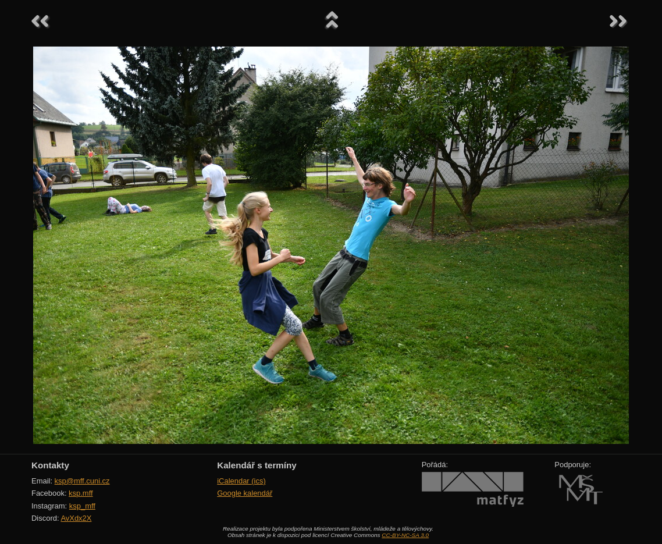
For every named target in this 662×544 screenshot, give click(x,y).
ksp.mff (81, 493)
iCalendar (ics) (241, 481)
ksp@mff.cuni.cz (82, 481)
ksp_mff (82, 506)
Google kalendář (244, 493)
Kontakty (50, 465)
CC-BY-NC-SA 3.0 (405, 535)
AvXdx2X (75, 518)
